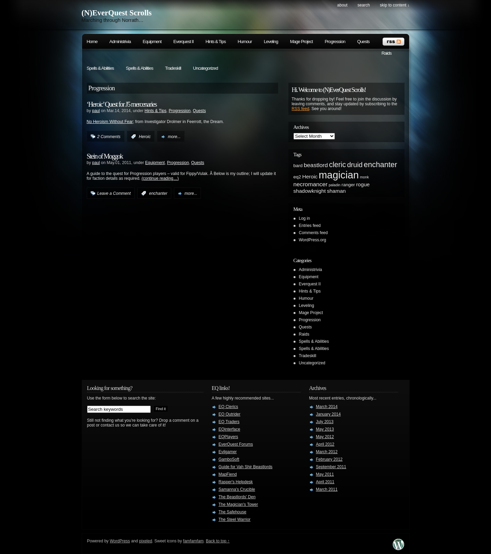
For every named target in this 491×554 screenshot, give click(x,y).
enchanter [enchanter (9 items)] (380, 164)
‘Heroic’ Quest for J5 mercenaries (122, 104)
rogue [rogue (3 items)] (363, 184)
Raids (387, 53)
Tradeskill (173, 68)
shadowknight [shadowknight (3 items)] (310, 191)
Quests (363, 41)
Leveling (271, 41)
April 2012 (325, 444)
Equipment (152, 41)
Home (92, 41)
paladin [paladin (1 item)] (334, 185)
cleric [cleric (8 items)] (337, 164)
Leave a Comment (114, 193)
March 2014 (327, 406)
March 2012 (327, 451)
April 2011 (325, 481)
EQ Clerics (228, 406)
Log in (304, 218)
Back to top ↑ (217, 541)
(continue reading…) (160, 178)
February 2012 (329, 459)
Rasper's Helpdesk (236, 481)
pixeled (145, 541)
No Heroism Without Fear (110, 121)
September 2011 (331, 466)
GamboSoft (229, 459)
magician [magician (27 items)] (339, 174)
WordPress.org (312, 240)
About (342, 5)
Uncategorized (205, 68)
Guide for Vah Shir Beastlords (246, 466)
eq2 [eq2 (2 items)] (297, 176)
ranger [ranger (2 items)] (348, 184)
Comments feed (313, 232)
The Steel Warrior (235, 519)
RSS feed (300, 108)
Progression (335, 41)
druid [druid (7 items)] (355, 164)
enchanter (158, 193)
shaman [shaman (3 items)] (336, 191)
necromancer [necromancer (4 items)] (311, 184)
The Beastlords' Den (237, 497)
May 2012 (325, 436)
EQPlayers (228, 436)
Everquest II (183, 41)
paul (96, 110)
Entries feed (310, 225)
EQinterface (229, 429)
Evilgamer (228, 451)
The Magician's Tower (238, 504)
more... (174, 136)
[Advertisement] (375, 299)
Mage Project (301, 41)
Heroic (145, 136)
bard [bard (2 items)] (298, 165)
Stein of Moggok (105, 156)
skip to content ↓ (395, 5)
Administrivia (120, 41)
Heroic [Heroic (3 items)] (310, 176)
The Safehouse (232, 512)
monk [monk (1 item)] (364, 177)
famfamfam (193, 541)
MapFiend (228, 474)
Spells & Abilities (100, 68)
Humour (245, 41)
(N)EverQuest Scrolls (117, 13)
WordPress (120, 541)
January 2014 (328, 414)
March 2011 (327, 489)
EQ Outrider (230, 414)
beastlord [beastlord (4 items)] (316, 165)
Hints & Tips (215, 41)
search (363, 5)
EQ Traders (229, 421)
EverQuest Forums (236, 444)
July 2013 (324, 421)
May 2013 (325, 429)
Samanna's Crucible (237, 489)
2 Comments (109, 136)
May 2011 (325, 474)
